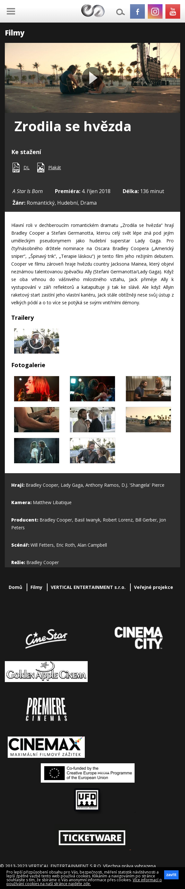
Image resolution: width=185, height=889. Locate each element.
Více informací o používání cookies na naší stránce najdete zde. (84, 881)
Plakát (54, 167)
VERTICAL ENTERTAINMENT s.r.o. (88, 587)
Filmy (36, 587)
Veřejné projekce (153, 587)
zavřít (171, 875)
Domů (15, 587)
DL (26, 167)
